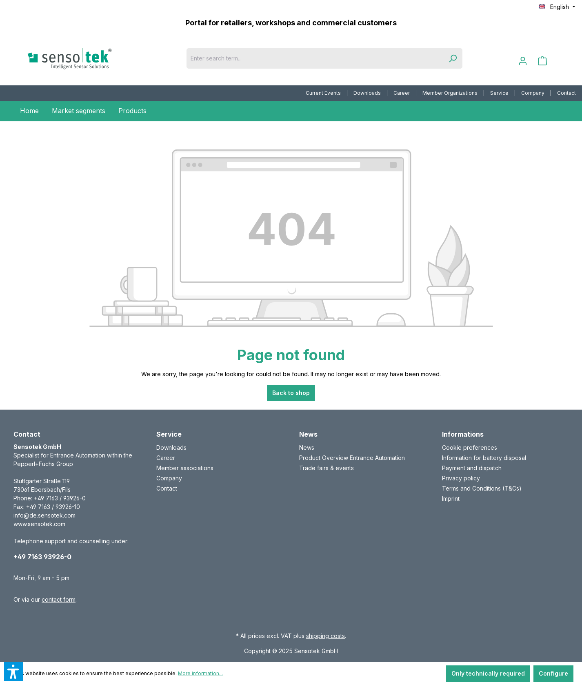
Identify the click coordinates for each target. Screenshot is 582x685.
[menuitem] (323, 93)
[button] (13, 671)
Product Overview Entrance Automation (352, 457)
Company (532, 93)
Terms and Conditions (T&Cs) (482, 488)
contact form (59, 599)
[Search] (452, 58)
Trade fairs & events (326, 467)
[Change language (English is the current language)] (557, 7)
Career (401, 93)
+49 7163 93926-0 (42, 557)
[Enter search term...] (315, 58)
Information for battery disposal (484, 457)
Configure (553, 673)
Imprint (451, 498)
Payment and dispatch (472, 467)
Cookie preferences (469, 447)
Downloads (367, 93)
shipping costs (325, 635)
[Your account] (523, 61)
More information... (200, 673)
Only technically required (488, 673)
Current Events (323, 93)
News (306, 447)
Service (499, 93)
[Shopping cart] (542, 61)
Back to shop (291, 392)
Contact (566, 93)
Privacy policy (461, 478)
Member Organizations (450, 93)
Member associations (184, 467)
